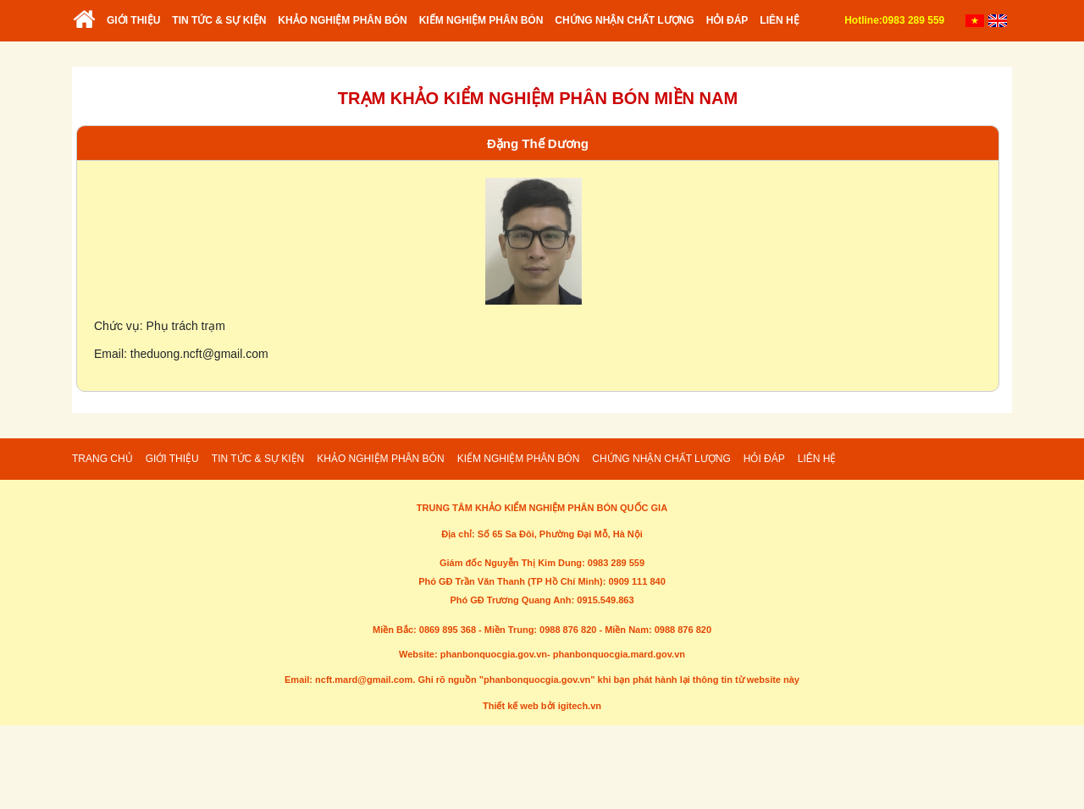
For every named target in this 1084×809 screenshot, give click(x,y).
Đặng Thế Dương (538, 143)
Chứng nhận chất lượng (624, 20)
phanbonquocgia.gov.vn (493, 654)
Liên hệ (779, 20)
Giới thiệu (133, 20)
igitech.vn (579, 706)
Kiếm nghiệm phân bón (481, 20)
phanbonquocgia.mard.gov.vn (619, 654)
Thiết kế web (511, 706)
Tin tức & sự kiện (219, 20)
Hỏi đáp (727, 20)
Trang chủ (85, 27)
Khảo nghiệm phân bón (342, 20)
